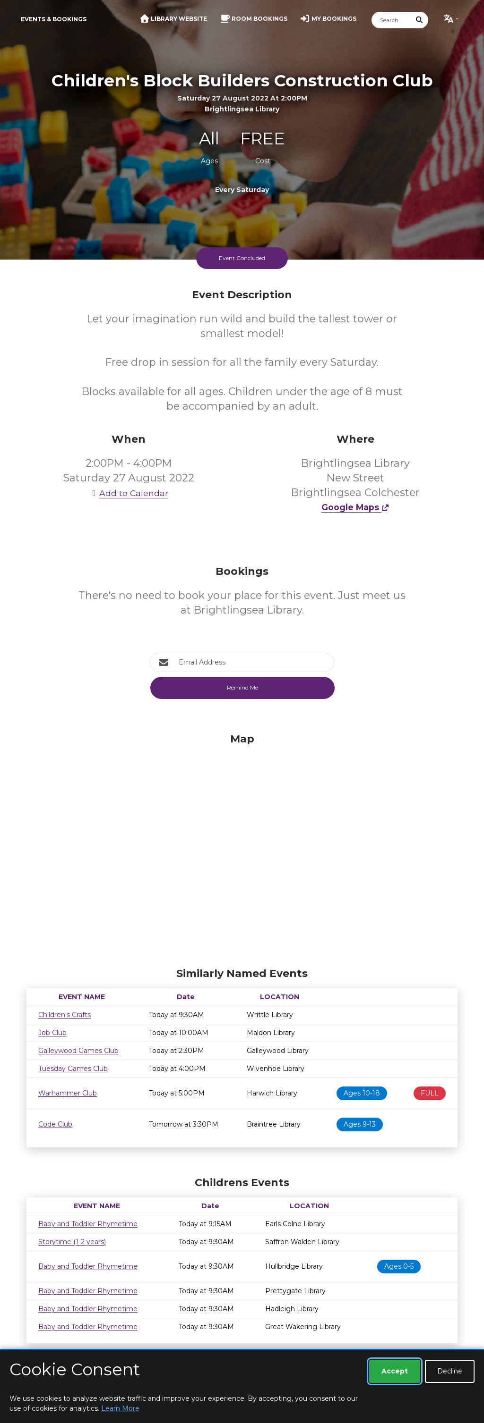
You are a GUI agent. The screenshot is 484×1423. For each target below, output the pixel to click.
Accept (394, 1371)
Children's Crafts (64, 1014)
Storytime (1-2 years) (72, 1242)
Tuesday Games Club (73, 1068)
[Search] (391, 20)
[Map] (242, 847)
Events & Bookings (53, 19)
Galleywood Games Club (78, 1050)
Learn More (120, 1408)
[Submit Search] (420, 20)
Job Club (52, 1032)
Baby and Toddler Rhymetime (88, 1224)
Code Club (55, 1124)
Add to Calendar (128, 493)
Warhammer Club (67, 1093)
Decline (449, 1371)
